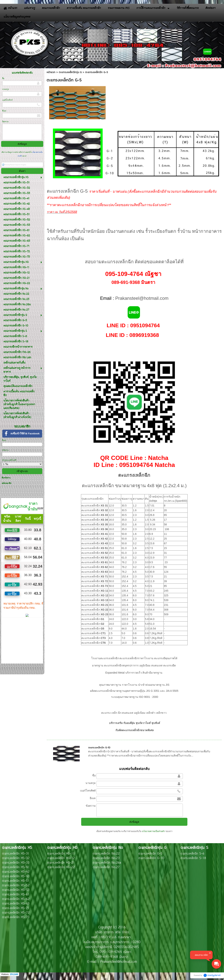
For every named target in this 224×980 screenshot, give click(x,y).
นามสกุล (5, 89)
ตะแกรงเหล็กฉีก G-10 (99, 747)
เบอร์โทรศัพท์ (7, 100)
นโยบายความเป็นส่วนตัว (153, 831)
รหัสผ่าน (5, 450)
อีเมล (4, 111)
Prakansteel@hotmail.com (141, 298)
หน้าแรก (51, 72)
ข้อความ (5, 122)
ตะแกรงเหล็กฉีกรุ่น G (70, 72)
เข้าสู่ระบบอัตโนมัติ (9, 460)
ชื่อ (3, 78)
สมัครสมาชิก (6, 483)
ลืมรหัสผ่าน (6, 478)
